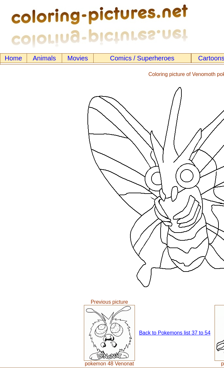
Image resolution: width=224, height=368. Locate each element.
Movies (77, 58)
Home (13, 58)
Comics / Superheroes (142, 58)
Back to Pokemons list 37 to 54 (175, 333)
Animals (44, 58)
